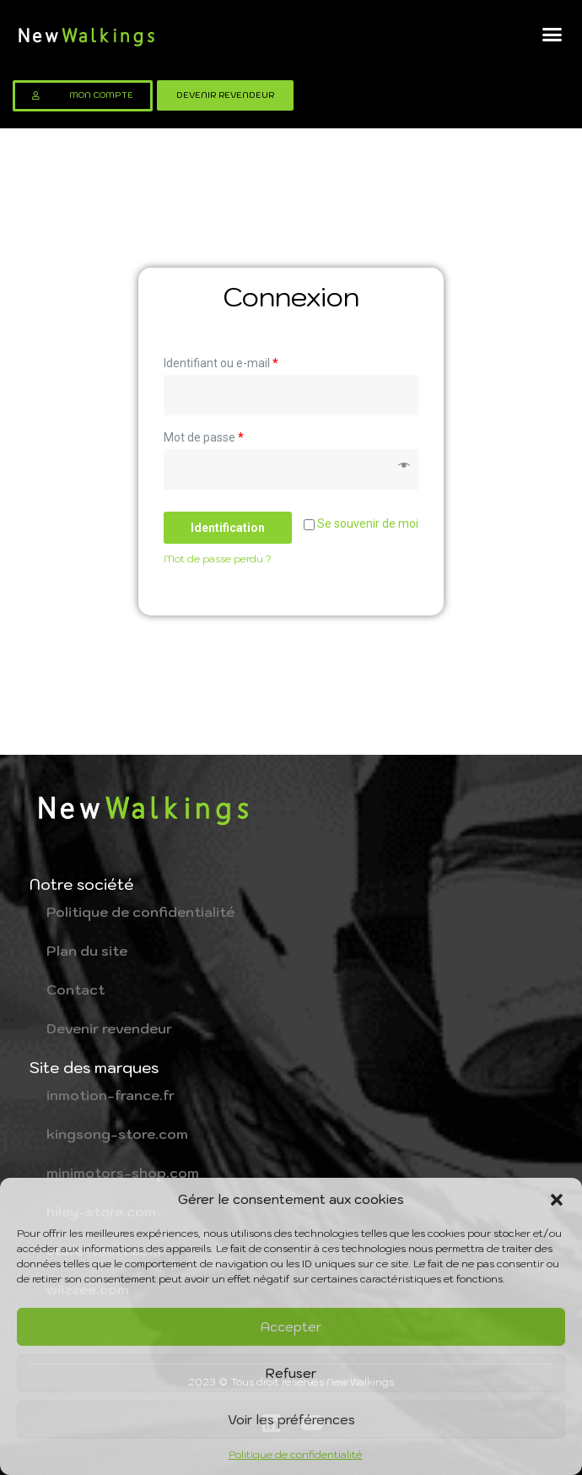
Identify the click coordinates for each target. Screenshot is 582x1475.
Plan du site (86, 950)
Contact (75, 989)
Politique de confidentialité (296, 1454)
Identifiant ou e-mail (221, 363)
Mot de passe (204, 437)
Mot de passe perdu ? (218, 558)
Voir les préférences (291, 1420)
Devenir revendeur (109, 1028)
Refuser (291, 1373)
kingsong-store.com (117, 1133)
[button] (556, 1199)
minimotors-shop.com (122, 1172)
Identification (228, 527)
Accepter (291, 1327)
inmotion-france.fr (110, 1095)
